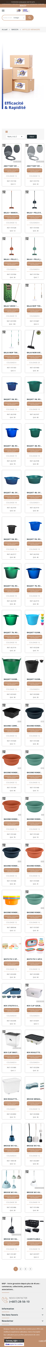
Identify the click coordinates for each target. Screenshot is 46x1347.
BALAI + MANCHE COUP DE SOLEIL (11, 213)
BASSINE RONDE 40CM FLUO (11, 912)
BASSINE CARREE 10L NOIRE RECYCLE (11, 726)
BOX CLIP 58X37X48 (11, 1052)
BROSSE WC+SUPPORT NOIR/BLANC (34, 1146)
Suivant (30, 1269)
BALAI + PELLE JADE (34, 259)
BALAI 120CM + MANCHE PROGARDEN (11, 306)
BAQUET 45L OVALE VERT (34, 493)
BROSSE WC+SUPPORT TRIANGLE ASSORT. (11, 1192)
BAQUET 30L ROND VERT (34, 399)
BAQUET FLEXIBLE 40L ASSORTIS (34, 632)
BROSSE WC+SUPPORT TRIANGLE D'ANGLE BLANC (34, 1192)
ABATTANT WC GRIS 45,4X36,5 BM (34, 166)
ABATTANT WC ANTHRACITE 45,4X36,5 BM (11, 166)
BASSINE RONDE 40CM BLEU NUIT (11, 866)
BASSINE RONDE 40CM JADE (34, 912)
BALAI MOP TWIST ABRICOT (34, 306)
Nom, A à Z (15, 136)
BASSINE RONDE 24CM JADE (34, 772)
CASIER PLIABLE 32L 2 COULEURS (34, 1239)
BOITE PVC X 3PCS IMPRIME (11, 959)
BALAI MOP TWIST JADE (11, 353)
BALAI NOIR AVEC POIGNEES (34, 353)
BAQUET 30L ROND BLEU (11, 399)
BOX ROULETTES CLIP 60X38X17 (34, 1052)
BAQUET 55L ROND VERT (11, 586)
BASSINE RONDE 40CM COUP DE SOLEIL (34, 866)
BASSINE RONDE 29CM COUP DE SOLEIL (11, 819)
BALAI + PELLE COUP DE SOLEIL (11, 259)
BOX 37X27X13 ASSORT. (11, 1006)
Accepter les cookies (14, 1344)
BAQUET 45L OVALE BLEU (11, 493)
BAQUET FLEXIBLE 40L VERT (11, 679)
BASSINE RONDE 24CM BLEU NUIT (34, 726)
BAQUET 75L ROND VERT (11, 632)
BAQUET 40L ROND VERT (34, 446)
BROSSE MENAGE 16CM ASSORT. (34, 1099)
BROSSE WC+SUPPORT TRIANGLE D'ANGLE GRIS (11, 1239)
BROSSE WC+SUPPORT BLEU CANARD (11, 1146)
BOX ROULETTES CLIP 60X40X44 (11, 1099)
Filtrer (32, 137)
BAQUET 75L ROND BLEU (34, 586)
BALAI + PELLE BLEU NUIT (34, 213)
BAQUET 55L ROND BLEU (34, 539)
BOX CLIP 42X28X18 (34, 1006)
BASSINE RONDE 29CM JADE (34, 819)
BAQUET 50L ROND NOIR (11, 539)
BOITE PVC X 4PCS (34, 959)
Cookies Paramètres (14, 1341)
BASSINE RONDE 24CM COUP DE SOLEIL (11, 772)
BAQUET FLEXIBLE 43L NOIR (34, 679)
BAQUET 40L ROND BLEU (11, 446)
